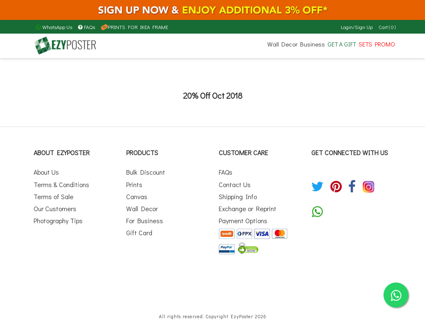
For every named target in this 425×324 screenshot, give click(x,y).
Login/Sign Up (357, 27)
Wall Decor (282, 44)
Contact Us (235, 184)
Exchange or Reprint (247, 208)
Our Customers (55, 208)
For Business (144, 220)
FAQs (86, 27)
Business (312, 44)
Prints (134, 184)
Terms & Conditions (61, 184)
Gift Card (139, 232)
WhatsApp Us (54, 27)
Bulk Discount (145, 172)
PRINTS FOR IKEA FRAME (134, 27)
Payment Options (243, 220)
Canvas (136, 196)
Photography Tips (58, 220)
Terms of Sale (53, 196)
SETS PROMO (377, 44)
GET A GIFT (341, 44)
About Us (46, 172)
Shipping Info (238, 196)
